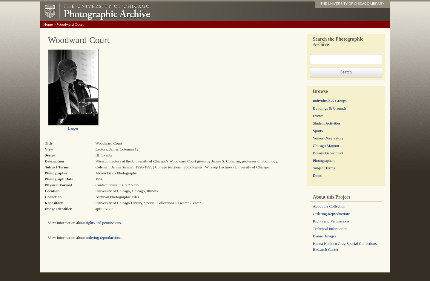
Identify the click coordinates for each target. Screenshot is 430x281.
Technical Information (330, 228)
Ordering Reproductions (332, 213)
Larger (73, 128)
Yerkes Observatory (328, 138)
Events (318, 115)
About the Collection (329, 206)
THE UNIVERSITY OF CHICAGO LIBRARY (352, 3)
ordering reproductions (103, 237)
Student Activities (327, 123)
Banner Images (324, 236)
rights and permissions (103, 222)
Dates (317, 175)
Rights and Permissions (331, 221)
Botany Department (328, 153)
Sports (318, 130)
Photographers (324, 160)
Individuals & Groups (330, 101)
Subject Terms (324, 168)
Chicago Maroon (326, 145)
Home (48, 24)
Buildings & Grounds (329, 108)
